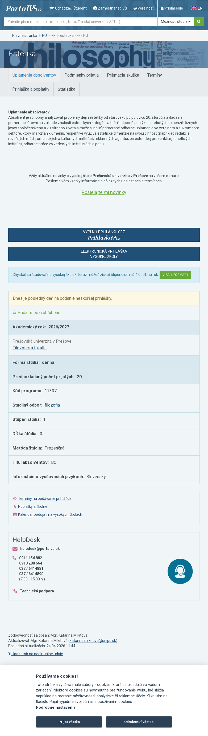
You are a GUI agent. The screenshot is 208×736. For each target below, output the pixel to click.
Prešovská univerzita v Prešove (42, 341)
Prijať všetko (69, 722)
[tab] (34, 75)
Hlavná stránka (24, 35)
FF (53, 35)
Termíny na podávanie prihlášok (44, 498)
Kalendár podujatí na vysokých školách (50, 514)
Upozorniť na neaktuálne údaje (35, 654)
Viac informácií (175, 275)
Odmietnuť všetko (138, 722)
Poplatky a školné (32, 506)
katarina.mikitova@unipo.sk (93, 640)
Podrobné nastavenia (56, 707)
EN (196, 8)
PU (44, 35)
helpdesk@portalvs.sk (40, 549)
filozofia (52, 405)
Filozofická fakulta (30, 347)
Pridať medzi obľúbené (36, 312)
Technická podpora (37, 591)
